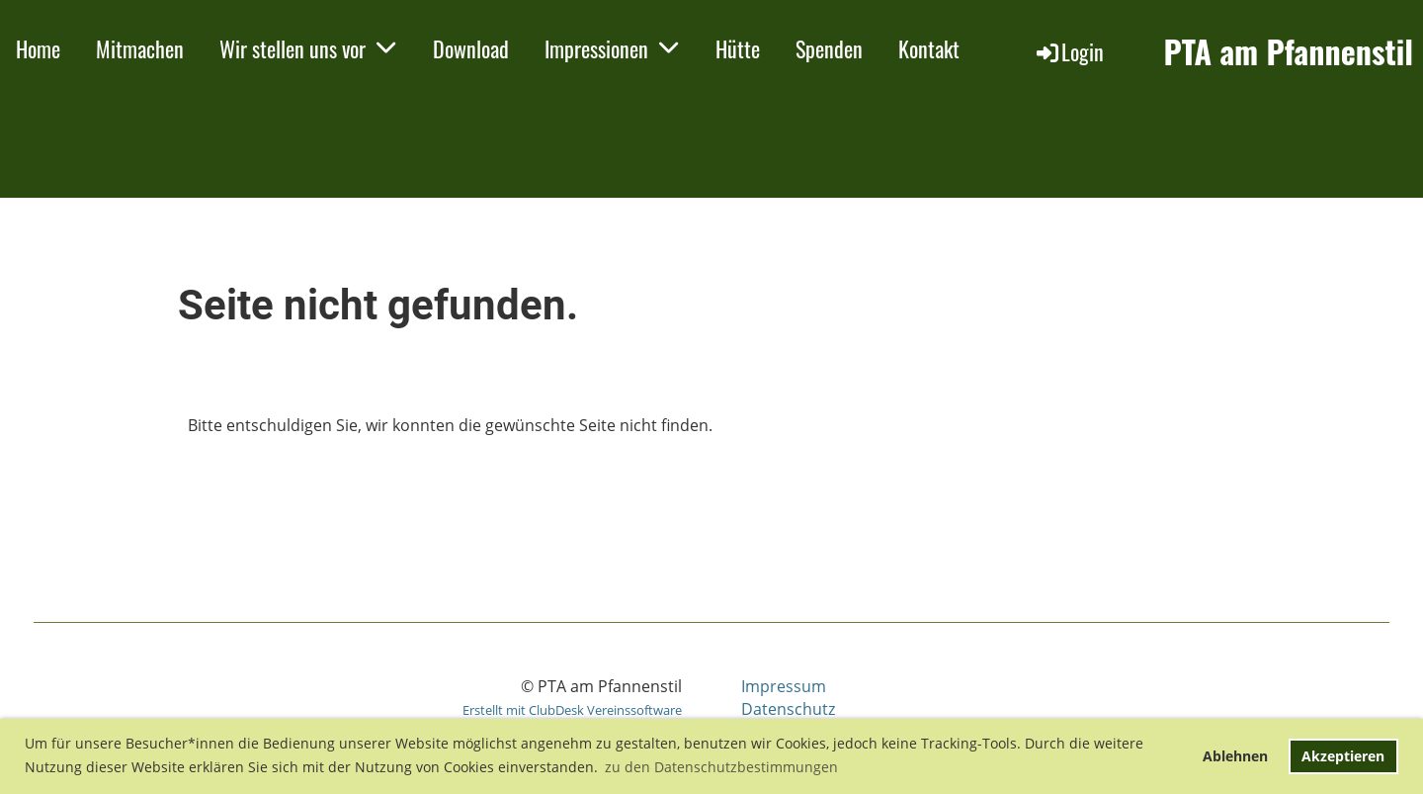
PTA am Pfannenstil (1288, 52)
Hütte (737, 48)
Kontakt (929, 48)
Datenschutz (788, 709)
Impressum (783, 686)
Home (38, 48)
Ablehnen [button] (1235, 756)
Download (471, 48)
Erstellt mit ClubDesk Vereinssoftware (572, 710)
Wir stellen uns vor (308, 48)
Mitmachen (140, 48)
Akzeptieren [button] (1342, 756)
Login (1069, 51)
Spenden (829, 48)
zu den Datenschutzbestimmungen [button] (721, 766)
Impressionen (612, 48)
